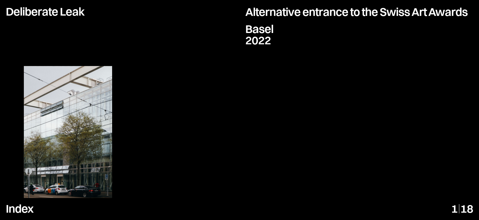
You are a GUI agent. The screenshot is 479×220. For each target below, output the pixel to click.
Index (19, 208)
